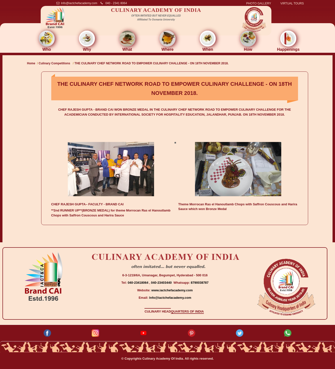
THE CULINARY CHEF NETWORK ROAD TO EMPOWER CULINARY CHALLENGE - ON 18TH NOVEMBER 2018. (151, 63)
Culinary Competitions (55, 63)
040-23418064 (138, 282)
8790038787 (199, 282)
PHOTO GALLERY (258, 3)
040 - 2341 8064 (114, 3)
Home (31, 63)
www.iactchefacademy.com (172, 290)
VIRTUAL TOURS (292, 3)
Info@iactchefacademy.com (76, 3)
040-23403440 (162, 282)
